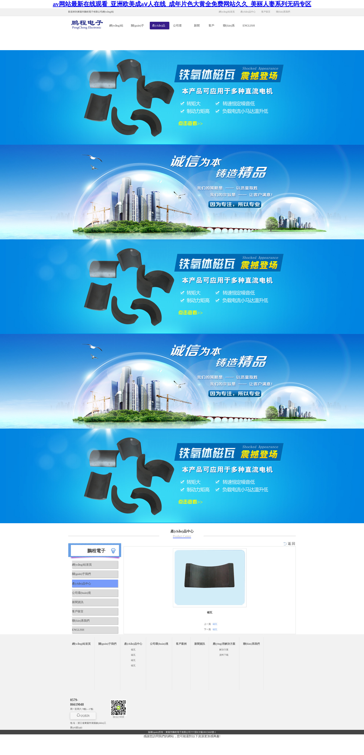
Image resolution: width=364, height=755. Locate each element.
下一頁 (207, 629)
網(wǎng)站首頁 (227, 11)
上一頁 (207, 624)
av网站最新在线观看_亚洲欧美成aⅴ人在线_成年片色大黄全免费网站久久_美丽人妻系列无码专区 (182, 4)
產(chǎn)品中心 (248, 11)
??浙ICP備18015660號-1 (204, 732)
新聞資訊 (197, 26)
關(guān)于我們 (137, 26)
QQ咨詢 (84, 715)
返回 (292, 544)
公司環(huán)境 (178, 26)
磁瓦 (215, 624)
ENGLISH (249, 25)
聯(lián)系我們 (283, 11)
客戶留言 (265, 11)
